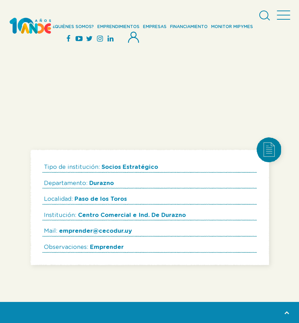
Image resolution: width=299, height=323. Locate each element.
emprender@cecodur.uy (95, 231)
